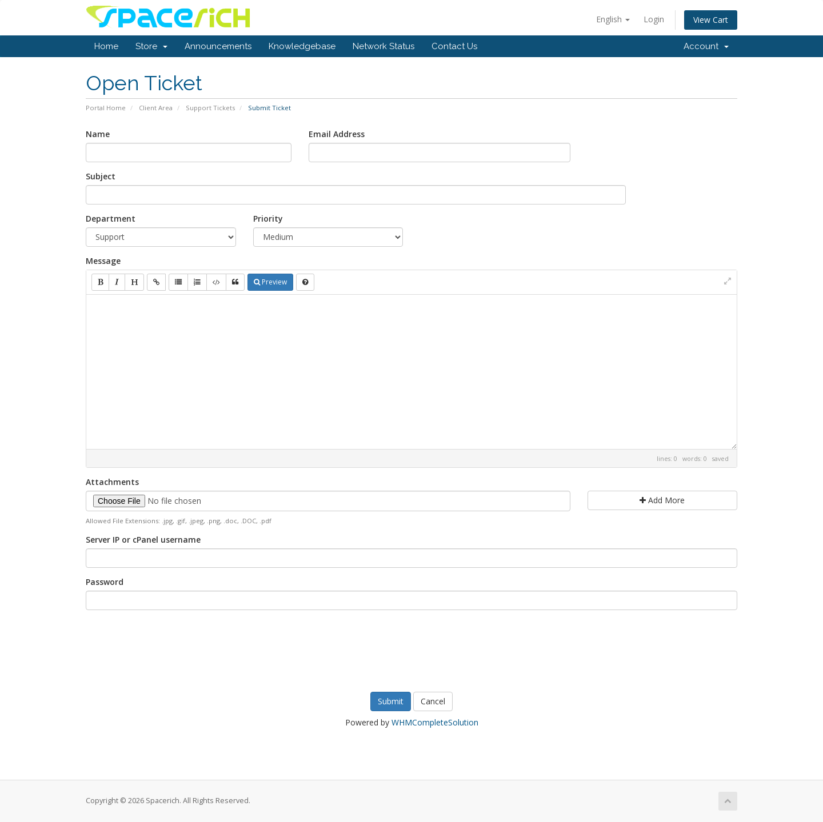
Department (110, 218)
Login (654, 19)
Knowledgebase (302, 46)
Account (706, 46)
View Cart (710, 19)
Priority (268, 218)
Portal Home (106, 107)
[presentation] (411, 649)
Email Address (337, 134)
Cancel (433, 701)
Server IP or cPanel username (143, 539)
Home (106, 46)
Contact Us (454, 46)
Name (98, 134)
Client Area (156, 107)
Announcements (218, 46)
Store (151, 46)
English (613, 19)
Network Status (383, 46)
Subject (100, 176)
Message (103, 260)
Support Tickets (210, 107)
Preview (270, 282)
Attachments (112, 481)
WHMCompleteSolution (434, 722)
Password (104, 581)
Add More (662, 500)
